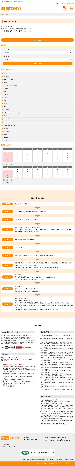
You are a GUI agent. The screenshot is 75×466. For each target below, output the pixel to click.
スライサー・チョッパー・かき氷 (12, 113)
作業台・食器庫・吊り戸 (10, 125)
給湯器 (5, 134)
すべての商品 (37, 40)
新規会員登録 (70, 4)
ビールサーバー (8, 116)
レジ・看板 (6, 131)
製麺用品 (6, 106)
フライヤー (6, 88)
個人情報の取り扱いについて (55, 459)
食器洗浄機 (6, 110)
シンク (5, 122)
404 (7, 14)
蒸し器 (5, 103)
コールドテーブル (8, 76)
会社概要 (26, 459)
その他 (5, 140)
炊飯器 (5, 100)
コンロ (5, 91)
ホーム (2, 14)
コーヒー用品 (7, 119)
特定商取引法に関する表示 (38, 459)
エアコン (6, 128)
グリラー (6, 94)
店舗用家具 (6, 137)
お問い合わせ (69, 459)
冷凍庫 (5, 82)
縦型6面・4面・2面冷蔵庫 (10, 85)
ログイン (63, 4)
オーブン (6, 97)
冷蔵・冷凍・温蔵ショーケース (12, 79)
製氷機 (5, 73)
